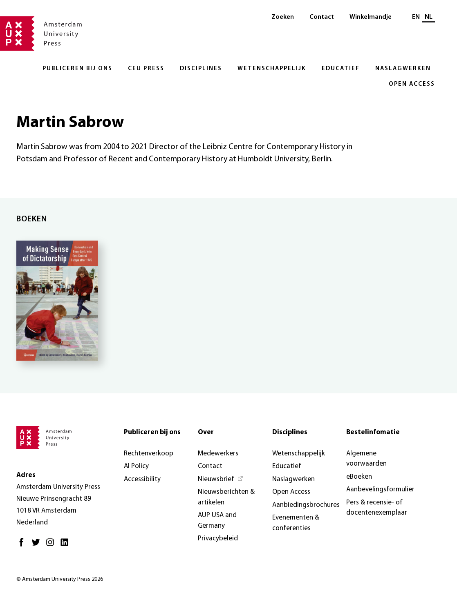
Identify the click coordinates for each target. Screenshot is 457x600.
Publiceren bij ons (77, 69)
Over (206, 432)
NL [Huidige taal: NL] (428, 17)
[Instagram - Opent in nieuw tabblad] (52, 545)
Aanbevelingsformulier (380, 489)
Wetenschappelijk (271, 69)
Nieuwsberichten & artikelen (226, 497)
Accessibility (142, 479)
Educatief (341, 69)
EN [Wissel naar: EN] (416, 17)
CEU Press (146, 69)
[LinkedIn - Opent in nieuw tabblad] (66, 545)
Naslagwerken (403, 69)
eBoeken (359, 476)
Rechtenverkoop (148, 453)
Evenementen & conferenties (295, 523)
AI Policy (136, 466)
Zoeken (282, 17)
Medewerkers (218, 453)
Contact (321, 17)
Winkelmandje (370, 17)
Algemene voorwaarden (366, 459)
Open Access (412, 84)
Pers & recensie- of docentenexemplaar (376, 508)
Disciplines (201, 69)
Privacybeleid (218, 538)
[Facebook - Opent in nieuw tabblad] (23, 545)
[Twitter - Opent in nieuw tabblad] (38, 545)
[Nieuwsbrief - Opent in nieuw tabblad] (221, 479)
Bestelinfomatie (373, 432)
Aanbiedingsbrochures (306, 505)
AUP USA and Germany (217, 520)
